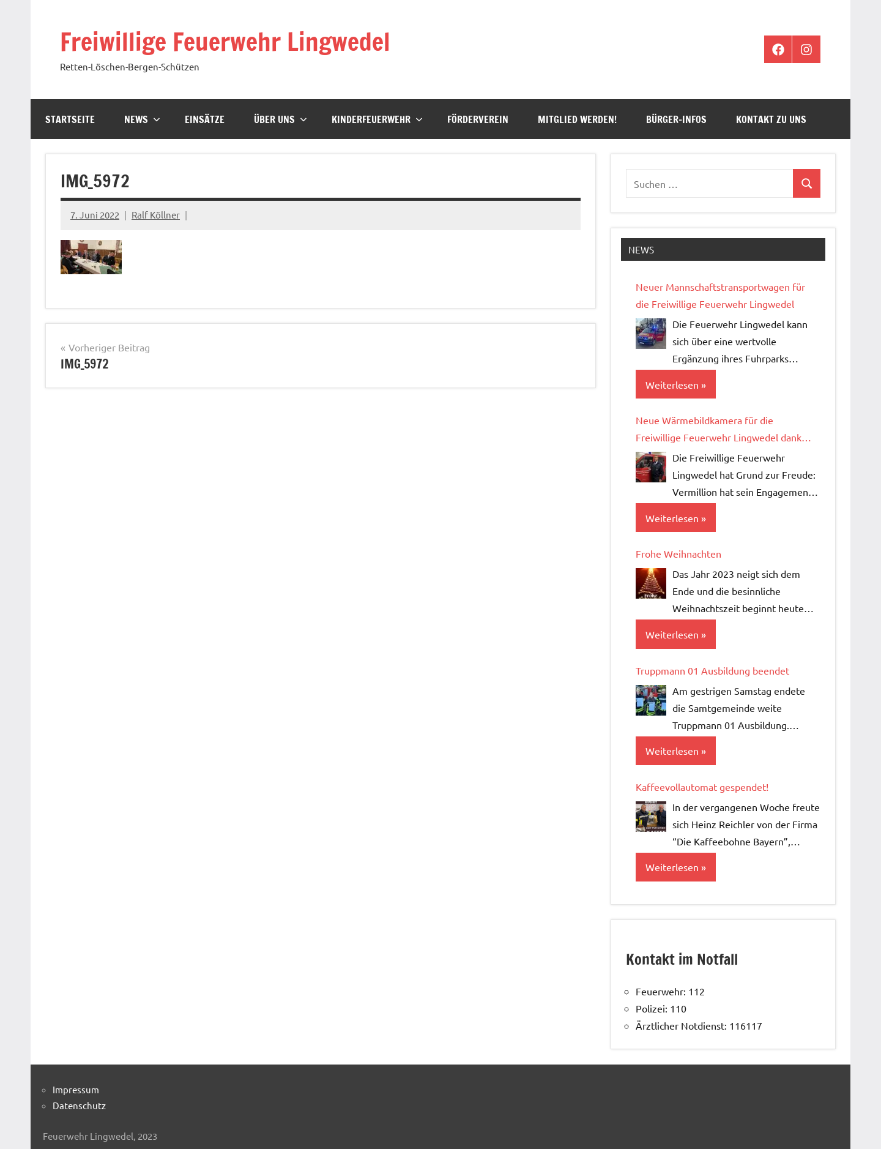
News (142, 119)
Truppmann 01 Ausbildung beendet (712, 670)
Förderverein (477, 119)
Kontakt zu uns (771, 119)
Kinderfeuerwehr (377, 119)
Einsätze (205, 119)
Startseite (70, 119)
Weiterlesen (672, 384)
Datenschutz (79, 1105)
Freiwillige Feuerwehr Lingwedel (225, 41)
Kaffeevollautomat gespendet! (702, 786)
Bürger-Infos (676, 119)
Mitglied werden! (577, 119)
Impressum (76, 1089)
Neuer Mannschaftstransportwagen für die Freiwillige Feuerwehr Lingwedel (720, 295)
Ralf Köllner (156, 214)
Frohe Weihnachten (678, 553)
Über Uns (280, 119)
